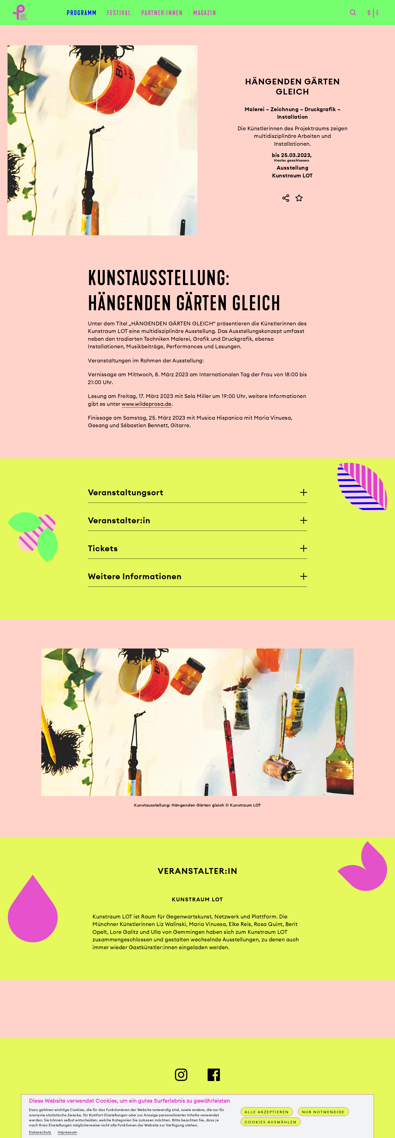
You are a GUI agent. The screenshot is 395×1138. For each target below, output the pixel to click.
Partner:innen (162, 13)
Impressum (67, 1132)
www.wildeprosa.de (147, 404)
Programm (82, 13)
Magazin (204, 13)
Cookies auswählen (271, 1122)
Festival (119, 13)
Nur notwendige (323, 1112)
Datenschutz (40, 1132)
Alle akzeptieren (267, 1112)
